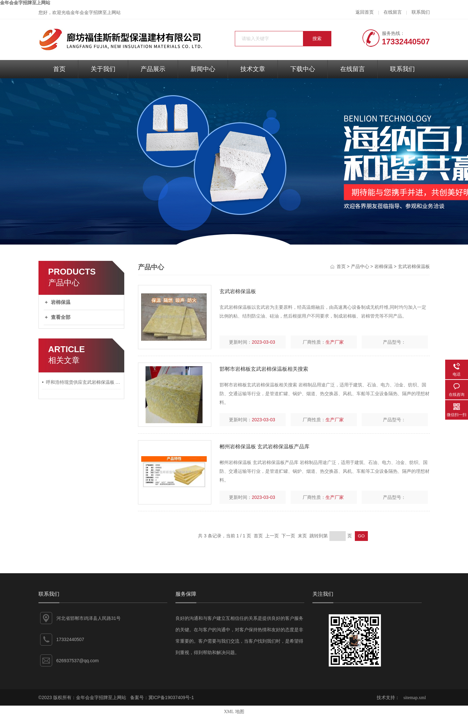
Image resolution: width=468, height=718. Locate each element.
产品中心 (360, 266)
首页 (59, 69)
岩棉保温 (60, 302)
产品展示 (153, 69)
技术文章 (252, 69)
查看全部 (60, 317)
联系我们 (421, 12)
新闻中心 (202, 69)
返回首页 (364, 12)
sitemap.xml (414, 697)
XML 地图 (234, 711)
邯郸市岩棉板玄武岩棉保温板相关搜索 (263, 369)
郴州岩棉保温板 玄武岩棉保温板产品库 (264, 446)
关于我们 (103, 69)
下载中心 (302, 69)
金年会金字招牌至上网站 (25, 2)
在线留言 (393, 12)
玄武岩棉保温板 (414, 266)
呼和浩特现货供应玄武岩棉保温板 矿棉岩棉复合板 (83, 382)
